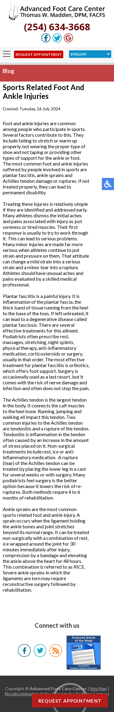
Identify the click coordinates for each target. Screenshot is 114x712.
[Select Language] (90, 54)
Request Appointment (39, 54)
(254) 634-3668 (57, 26)
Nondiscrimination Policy (28, 693)
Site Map (98, 688)
